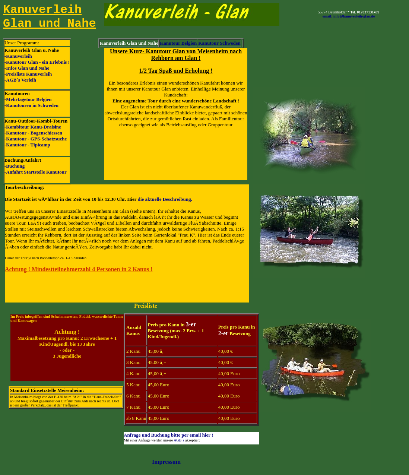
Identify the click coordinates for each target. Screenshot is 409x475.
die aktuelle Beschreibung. (165, 199)
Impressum (166, 462)
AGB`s (179, 440)
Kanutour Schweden (219, 43)
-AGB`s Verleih (20, 80)
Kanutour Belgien (178, 43)
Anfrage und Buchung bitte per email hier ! (168, 435)
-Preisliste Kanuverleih (28, 74)
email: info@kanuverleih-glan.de (349, 16)
